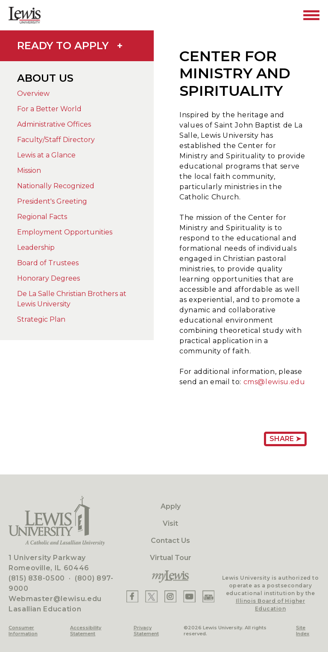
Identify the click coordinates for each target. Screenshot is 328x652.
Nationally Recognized (55, 186)
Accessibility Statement (85, 631)
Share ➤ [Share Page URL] (285, 439)
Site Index (302, 631)
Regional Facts (42, 217)
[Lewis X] (151, 596)
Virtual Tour (170, 558)
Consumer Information (23, 631)
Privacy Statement (146, 631)
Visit (170, 523)
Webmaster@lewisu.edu (55, 599)
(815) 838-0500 (37, 578)
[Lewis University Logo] (25, 15)
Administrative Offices (54, 124)
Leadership (36, 247)
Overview (33, 93)
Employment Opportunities (64, 232)
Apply (171, 506)
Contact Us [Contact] (170, 540)
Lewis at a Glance (46, 155)
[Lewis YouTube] (189, 596)
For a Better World (49, 109)
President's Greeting (52, 201)
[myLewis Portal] (170, 577)
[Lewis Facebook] (132, 596)
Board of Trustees (48, 263)
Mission (29, 170)
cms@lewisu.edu (274, 382)
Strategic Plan (41, 319)
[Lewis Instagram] (170, 596)
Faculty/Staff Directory (56, 140)
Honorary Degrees (48, 278)
